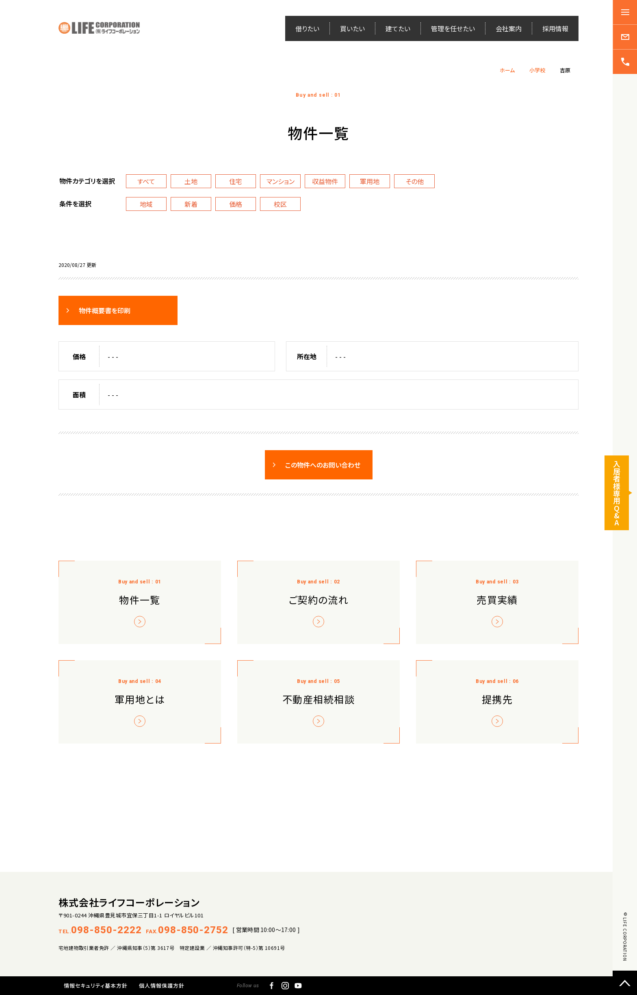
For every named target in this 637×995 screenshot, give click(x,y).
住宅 (235, 181)
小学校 (537, 70)
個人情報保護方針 (161, 985)
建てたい (398, 28)
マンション (280, 181)
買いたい (352, 28)
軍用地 (369, 181)
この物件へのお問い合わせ (322, 465)
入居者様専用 (616, 494)
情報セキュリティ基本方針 (96, 985)
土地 (190, 181)
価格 (235, 204)
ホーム (507, 70)
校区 (280, 204)
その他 (414, 181)
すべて (146, 181)
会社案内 (509, 28)
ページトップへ (625, 983)
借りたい (307, 28)
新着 (190, 204)
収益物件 (325, 181)
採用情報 (555, 28)
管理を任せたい (453, 28)
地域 (146, 204)
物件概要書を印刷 (104, 310)
